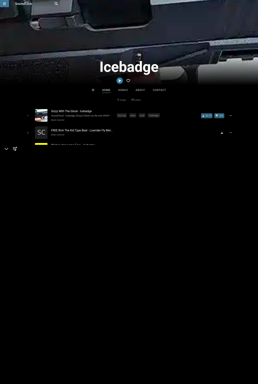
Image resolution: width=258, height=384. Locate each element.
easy (142, 147)
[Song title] (82, 111)
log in (202, 205)
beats (122, 147)
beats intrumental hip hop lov (134, 163)
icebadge (154, 115)
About (140, 90)
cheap (132, 147)
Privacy (85, 362)
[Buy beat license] (221, 115)
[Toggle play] (26, 115)
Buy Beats (117, 303)
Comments (184, 190)
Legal (96, 362)
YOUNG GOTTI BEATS (144, 284)
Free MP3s (95, 303)
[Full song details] (232, 115)
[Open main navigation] (4, 3)
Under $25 (162, 303)
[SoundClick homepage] (23, 3)
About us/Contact (32, 362)
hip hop (122, 115)
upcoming (155, 147)
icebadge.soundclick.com (42, 211)
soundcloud (171, 147)
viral (143, 115)
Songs (123, 90)
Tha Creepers (114, 284)
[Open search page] (254, 3)
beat (133, 115)
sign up (189, 205)
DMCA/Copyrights (67, 362)
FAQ (15, 362)
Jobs (49, 362)
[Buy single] (208, 115)
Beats (31, 202)
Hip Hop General (58, 152)
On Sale (140, 303)
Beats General (56, 120)
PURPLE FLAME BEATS (86, 284)
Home (106, 90)
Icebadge (29, 190)
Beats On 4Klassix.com (175, 284)
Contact (159, 90)
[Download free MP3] (223, 131)
